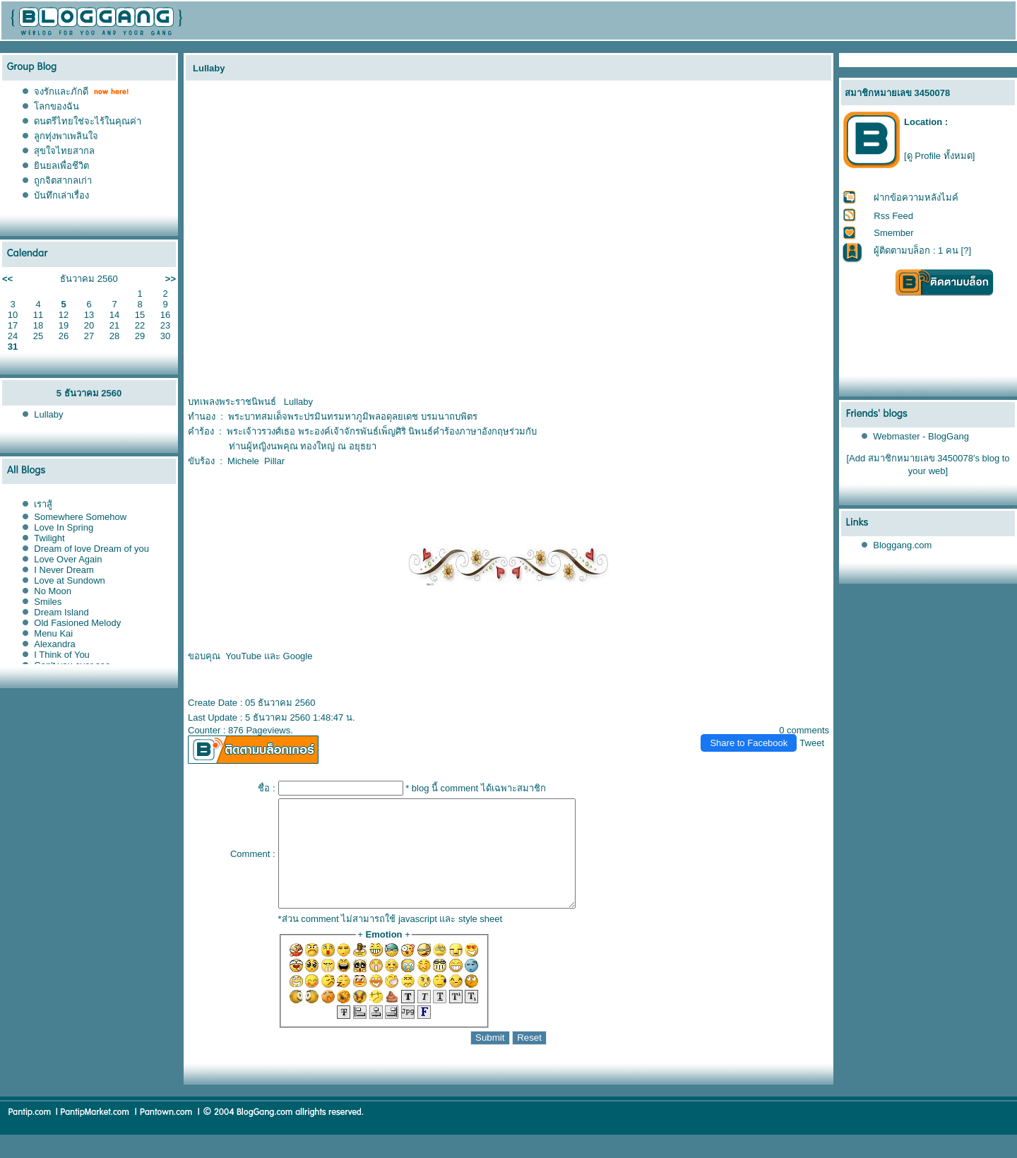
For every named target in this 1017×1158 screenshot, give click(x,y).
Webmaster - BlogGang (921, 436)
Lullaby (48, 414)
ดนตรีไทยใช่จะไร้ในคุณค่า (87, 121)
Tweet (811, 743)
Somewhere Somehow (80, 517)
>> (170, 278)
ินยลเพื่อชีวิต (61, 165)
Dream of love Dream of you (91, 548)
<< (7, 278)
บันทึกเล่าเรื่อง (61, 195)
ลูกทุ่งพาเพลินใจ (66, 136)
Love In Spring (63, 527)
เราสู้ (43, 504)
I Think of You (62, 654)
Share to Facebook (748, 743)
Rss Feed (893, 216)
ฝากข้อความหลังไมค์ (916, 197)
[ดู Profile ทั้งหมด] (939, 155)
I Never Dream (64, 570)
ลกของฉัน (56, 106)
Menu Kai (53, 633)
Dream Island (61, 612)
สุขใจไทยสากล (64, 151)
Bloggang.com (902, 545)
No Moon (52, 591)
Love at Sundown (69, 580)
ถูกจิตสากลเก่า (63, 180)
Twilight (49, 538)
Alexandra (55, 644)
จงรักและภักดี (61, 91)
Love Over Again (68, 559)
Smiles (47, 601)
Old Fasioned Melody (77, 623)
